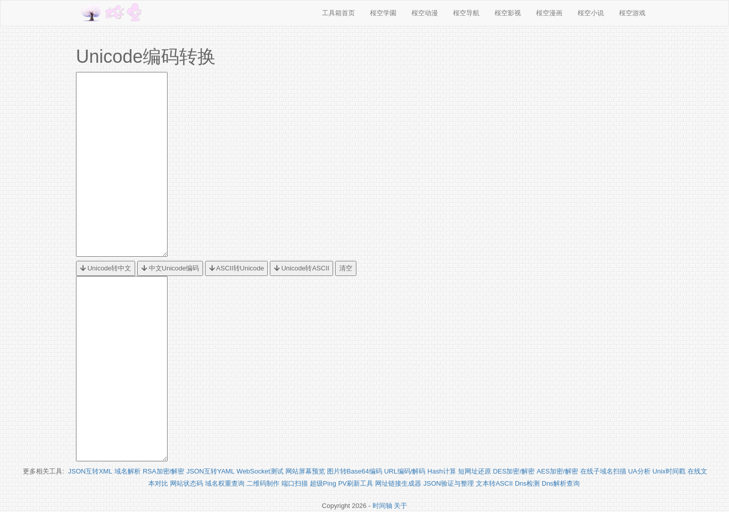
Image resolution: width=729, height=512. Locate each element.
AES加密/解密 (557, 471)
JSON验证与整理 (448, 483)
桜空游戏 (632, 13)
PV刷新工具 (355, 483)
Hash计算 (441, 471)
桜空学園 (383, 13)
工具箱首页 (338, 13)
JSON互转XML (90, 471)
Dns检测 (527, 483)
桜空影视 (508, 13)
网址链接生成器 (398, 483)
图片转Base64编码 (354, 471)
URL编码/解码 (405, 471)
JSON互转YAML (210, 471)
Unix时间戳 (669, 471)
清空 (345, 268)
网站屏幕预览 (305, 471)
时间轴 (382, 505)
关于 (400, 505)
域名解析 (127, 471)
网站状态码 (186, 483)
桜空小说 (591, 13)
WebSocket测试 (259, 471)
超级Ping (323, 483)
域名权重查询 (225, 483)
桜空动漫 (425, 13)
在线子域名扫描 (603, 471)
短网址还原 (474, 471)
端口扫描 (294, 483)
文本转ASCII (494, 483)
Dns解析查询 (561, 483)
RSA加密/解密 (163, 471)
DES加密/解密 (514, 471)
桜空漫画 (549, 13)
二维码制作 (263, 483)
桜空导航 (466, 13)
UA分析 (639, 471)
